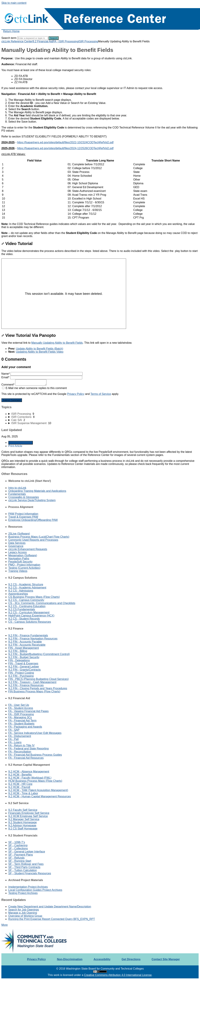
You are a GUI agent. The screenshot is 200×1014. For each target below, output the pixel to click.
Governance (15, 546)
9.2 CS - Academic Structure (25, 584)
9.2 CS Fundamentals (21, 609)
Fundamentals (17, 494)
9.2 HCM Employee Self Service (28, 816)
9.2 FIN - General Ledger (23, 666)
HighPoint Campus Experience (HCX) (31, 615)
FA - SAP (14, 729)
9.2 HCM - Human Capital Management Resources (39, 796)
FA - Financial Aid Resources (26, 757)
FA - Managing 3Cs (20, 717)
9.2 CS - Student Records (24, 618)
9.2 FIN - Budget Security (23, 657)
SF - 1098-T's (16, 842)
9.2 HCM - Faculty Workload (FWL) (29, 777)
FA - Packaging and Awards (25, 726)
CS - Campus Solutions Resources (29, 621)
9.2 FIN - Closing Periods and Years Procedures (37, 688)
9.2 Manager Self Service (23, 819)
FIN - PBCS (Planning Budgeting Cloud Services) (38, 679)
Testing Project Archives (23, 893)
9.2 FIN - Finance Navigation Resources (33, 638)
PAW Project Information (23, 513)
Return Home (11, 31)
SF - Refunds (16, 857)
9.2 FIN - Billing (17, 651)
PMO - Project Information (24, 564)
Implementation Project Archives (28, 886)
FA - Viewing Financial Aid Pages (28, 711)
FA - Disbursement (19, 736)
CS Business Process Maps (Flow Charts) (34, 596)
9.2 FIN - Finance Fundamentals (28, 635)
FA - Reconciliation (19, 751)
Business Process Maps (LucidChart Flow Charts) (38, 536)
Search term (8, 37)
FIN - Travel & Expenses (23, 663)
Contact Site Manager (166, 959)
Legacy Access (17, 552)
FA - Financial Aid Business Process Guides (35, 754)
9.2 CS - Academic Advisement (27, 587)
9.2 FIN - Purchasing (21, 675)
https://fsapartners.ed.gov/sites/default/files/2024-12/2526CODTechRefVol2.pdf (65, 148)
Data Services (17, 542)
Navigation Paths (18, 558)
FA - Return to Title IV (21, 745)
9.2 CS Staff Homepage (22, 828)
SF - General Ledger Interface (26, 851)
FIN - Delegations (19, 660)
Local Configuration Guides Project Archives (35, 889)
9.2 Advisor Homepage (22, 825)
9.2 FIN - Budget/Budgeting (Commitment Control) (39, 654)
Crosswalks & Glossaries (23, 497)
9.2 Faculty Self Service (22, 809)
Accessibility (102, 959)
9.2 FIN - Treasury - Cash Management (32, 682)
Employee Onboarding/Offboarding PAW (33, 519)
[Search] (32, 38)
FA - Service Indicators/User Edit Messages (34, 732)
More (4, 924)
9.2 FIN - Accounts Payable (25, 641)
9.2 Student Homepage (22, 822)
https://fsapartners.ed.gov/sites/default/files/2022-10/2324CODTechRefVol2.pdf (65, 142)
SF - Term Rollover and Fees (26, 864)
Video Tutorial (16, 243)
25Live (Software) (19, 533)
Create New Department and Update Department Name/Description (49, 906)
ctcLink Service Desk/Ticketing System (32, 500)
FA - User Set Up (18, 704)
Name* (42, 373)
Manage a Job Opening (22, 912)
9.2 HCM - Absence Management (28, 771)
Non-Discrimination (70, 959)
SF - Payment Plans (20, 854)
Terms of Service (101, 393)
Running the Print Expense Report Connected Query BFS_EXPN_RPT (51, 919)
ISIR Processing (88, 41)
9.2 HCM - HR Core (20, 784)
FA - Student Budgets (21, 723)
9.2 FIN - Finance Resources (26, 685)
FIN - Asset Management (23, 647)
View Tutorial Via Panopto (28, 335)
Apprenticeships (18, 593)
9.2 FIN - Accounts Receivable (26, 644)
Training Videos (17, 570)
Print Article (15, 446)
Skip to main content (13, 2)
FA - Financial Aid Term (22, 720)
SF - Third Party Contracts (24, 867)
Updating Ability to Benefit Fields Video (39, 351)
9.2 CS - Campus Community (26, 600)
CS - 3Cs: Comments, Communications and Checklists (41, 603)
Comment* (23, 384)
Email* (41, 377)
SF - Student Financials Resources (29, 873)
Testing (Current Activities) (24, 567)
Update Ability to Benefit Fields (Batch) (39, 348)
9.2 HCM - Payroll (19, 787)
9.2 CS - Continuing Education (26, 606)
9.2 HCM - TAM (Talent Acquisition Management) (38, 790)
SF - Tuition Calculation (22, 870)
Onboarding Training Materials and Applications (37, 490)
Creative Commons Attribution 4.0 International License (117, 975)
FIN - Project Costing (21, 672)
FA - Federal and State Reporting (28, 748)
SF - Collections (18, 848)
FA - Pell (13, 739)
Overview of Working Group (25, 915)
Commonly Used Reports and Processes (33, 539)
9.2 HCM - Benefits (20, 774)
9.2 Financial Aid (43, 41)
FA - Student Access (20, 708)
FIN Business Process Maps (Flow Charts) (34, 691)
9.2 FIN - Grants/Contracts (24, 669)
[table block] (100, 189)
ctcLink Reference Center (17, 41)
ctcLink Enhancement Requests (27, 549)
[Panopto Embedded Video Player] (63, 293)
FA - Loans (15, 742)
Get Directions (131, 959)
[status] (100, 61)
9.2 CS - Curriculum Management (28, 612)
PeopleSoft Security (20, 561)
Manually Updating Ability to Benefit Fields (57, 342)
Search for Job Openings (23, 909)
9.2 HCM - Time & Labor (23, 793)
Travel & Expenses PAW (23, 516)
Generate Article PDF (20, 442)
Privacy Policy (75, 393)
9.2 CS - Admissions (20, 590)
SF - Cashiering (17, 845)
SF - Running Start (19, 860)
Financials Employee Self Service (28, 813)
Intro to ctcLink (17, 487)
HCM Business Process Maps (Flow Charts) (35, 780)
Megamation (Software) (22, 555)
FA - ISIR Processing (65, 41)
